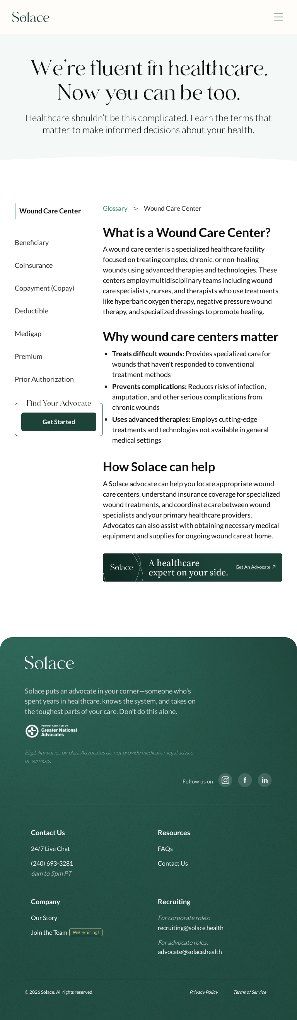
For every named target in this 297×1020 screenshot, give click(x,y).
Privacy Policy (203, 992)
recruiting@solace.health (191, 927)
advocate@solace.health (190, 951)
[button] (277, 17)
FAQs (165, 848)
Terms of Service (249, 992)
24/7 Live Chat (50, 848)
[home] (31, 17)
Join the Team (49, 932)
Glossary (115, 208)
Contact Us (173, 863)
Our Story (44, 917)
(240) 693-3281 (52, 863)
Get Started (59, 421)
